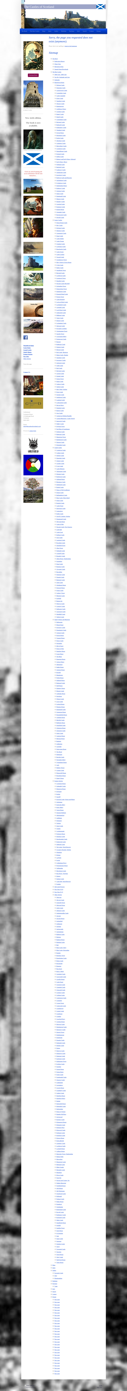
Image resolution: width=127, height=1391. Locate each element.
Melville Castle (60, 720)
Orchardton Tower (61, 286)
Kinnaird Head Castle (62, 294)
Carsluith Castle (60, 307)
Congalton (59, 1000)
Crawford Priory (60, 1019)
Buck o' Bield (60, 971)
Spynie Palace (60, 133)
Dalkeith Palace (60, 680)
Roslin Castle (59, 138)
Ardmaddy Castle (61, 786)
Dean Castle (59, 564)
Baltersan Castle (60, 434)
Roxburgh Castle (60, 1217)
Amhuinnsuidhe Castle (62, 913)
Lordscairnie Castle (61, 402)
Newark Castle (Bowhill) (63, 283)
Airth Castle (59, 582)
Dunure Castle (60, 320)
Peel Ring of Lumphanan (63, 429)
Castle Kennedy (60, 299)
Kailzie (58, 794)
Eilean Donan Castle (61, 222)
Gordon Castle (60, 770)
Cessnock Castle (60, 984)
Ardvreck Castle (60, 363)
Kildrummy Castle (61, 127)
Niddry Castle (60, 424)
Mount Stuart (59, 625)
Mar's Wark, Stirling (61, 389)
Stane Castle (59, 1238)
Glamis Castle (60, 461)
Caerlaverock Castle (61, 90)
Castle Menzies (60, 469)
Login (100, 1385)
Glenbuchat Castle (61, 172)
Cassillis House (60, 979)
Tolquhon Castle (60, 130)
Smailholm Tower (61, 270)
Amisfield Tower (60, 545)
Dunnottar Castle (60, 88)
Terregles (58, 1252)
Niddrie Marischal (61, 1183)
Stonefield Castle (60, 725)
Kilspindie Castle (61, 445)
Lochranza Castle (61, 246)
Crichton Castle (60, 111)
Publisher (54, 1281)
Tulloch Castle (60, 617)
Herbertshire (59, 1109)
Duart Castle (59, 236)
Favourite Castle (58, 1273)
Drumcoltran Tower (61, 289)
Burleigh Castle (60, 167)
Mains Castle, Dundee (62, 355)
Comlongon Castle (61, 998)
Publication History (59, 61)
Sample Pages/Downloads (61, 69)
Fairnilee (58, 1066)
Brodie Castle (60, 487)
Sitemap (32, 1385)
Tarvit (58, 1246)
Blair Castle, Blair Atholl (63, 498)
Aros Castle (59, 413)
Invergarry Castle (61, 360)
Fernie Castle (59, 590)
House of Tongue (60, 1111)
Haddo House (60, 667)
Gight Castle (59, 365)
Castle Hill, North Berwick (63, 881)
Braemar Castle (60, 566)
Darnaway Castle (60, 1029)
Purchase (54, 1283)
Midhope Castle (60, 315)
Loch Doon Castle (61, 310)
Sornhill (58, 1225)
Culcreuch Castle (60, 611)
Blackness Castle (60, 482)
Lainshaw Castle (60, 1143)
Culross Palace (60, 662)
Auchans (58, 926)
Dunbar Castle (60, 879)
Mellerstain (59, 622)
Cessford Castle (60, 204)
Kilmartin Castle (60, 1125)
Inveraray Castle (60, 627)
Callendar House (60, 693)
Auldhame (59, 818)
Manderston (59, 675)
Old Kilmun (59, 1188)
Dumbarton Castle (61, 291)
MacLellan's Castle (61, 146)
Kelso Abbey (59, 807)
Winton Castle (60, 699)
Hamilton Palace (60, 1098)
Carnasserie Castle (61, 233)
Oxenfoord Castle (61, 1193)
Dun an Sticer (60, 405)
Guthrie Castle (60, 1093)
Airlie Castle (59, 908)
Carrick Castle (60, 373)
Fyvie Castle (59, 466)
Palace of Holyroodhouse (63, 490)
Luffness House (60, 1151)
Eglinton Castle (60, 431)
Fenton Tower (60, 379)
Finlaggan (59, 820)
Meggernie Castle (61, 1162)
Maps (53, 1265)
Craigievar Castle (61, 450)
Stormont (58, 1241)
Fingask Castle (60, 577)
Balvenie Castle (60, 122)
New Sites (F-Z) (58, 892)
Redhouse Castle (60, 344)
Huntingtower (60, 106)
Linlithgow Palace (61, 109)
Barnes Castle (60, 410)
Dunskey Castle (60, 201)
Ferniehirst (59, 561)
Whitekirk (59, 852)
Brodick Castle (60, 503)
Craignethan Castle (61, 119)
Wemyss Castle (60, 603)
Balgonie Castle (60, 580)
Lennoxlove (59, 511)
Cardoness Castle (61, 143)
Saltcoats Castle (60, 326)
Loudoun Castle (60, 400)
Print (27, 1385)
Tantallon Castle (60, 101)
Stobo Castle (59, 733)
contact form (32, 431)
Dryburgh (59, 791)
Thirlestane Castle (61, 471)
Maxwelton (59, 1159)
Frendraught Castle (61, 1077)
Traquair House (60, 638)
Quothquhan (59, 1207)
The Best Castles (56, 72)
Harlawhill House (61, 1103)
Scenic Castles (58, 220)
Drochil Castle (60, 217)
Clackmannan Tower (61, 331)
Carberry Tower (60, 593)
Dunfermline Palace (61, 185)
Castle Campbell (60, 95)
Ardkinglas (59, 744)
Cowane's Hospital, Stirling (63, 849)
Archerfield (59, 921)
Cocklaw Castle (60, 992)
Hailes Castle (59, 267)
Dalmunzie (59, 754)
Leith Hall (59, 529)
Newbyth (58, 1178)
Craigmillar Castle (61, 93)
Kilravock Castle (60, 1130)
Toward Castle (60, 257)
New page (57, 1299)
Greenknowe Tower (61, 260)
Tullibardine (59, 868)
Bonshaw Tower (60, 955)
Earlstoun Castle (60, 1058)
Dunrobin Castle (60, 458)
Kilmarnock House (61, 1122)
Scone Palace (59, 654)
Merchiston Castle (61, 871)
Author (54, 1270)
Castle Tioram (60, 241)
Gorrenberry (59, 1085)
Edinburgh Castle (61, 484)
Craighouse (59, 1014)
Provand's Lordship (61, 328)
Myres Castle (59, 1175)
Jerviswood (59, 1117)
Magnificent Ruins (59, 82)
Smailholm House (61, 1223)
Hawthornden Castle (61, 839)
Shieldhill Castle (60, 614)
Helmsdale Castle (61, 1106)
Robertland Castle (61, 1209)
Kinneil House (60, 209)
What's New (57, 64)
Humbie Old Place (61, 1114)
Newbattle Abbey (61, 760)
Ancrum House (60, 918)
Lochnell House (60, 1148)
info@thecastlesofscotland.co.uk (32, 426)
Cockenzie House (61, 783)
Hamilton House (60, 1096)
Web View (99, 1387)
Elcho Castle (59, 98)
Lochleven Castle (61, 275)
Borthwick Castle (61, 476)
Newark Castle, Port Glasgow (64, 527)
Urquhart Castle (60, 244)
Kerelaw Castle (60, 1119)
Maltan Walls (59, 1156)
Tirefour (58, 823)
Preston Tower (60, 297)
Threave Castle (60, 103)
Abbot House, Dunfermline (63, 558)
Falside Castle (60, 376)
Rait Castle (59, 368)
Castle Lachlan (60, 254)
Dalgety (58, 876)
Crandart (58, 1016)
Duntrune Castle (60, 1056)
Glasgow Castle (60, 1080)
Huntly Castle (60, 114)
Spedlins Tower (60, 1228)
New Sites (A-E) (58, 889)
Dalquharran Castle (61, 1027)
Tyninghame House (61, 762)
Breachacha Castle (61, 249)
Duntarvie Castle (60, 1053)
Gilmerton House (61, 728)
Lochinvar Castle (60, 1146)
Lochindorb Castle (61, 304)
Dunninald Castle (61, 709)
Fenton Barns (59, 1072)
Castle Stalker (60, 238)
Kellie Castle (59, 513)
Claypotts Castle (60, 569)
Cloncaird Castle (60, 990)
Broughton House (61, 775)
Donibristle (59, 1037)
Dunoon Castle (60, 442)
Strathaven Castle (61, 397)
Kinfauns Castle (60, 1133)
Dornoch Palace (60, 588)
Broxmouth (59, 963)
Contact (54, 1294)
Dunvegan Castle (60, 508)
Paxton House (60, 635)
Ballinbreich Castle (61, 439)
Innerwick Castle (60, 421)
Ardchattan (59, 802)
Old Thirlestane (60, 1191)
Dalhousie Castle (60, 609)
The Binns (59, 656)
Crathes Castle (60, 453)
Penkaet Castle (60, 1199)
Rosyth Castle (60, 1212)
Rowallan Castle (60, 543)
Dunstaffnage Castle (61, 151)
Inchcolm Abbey (60, 805)
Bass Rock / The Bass (62, 873)
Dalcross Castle (60, 1024)
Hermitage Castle (61, 135)
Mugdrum (59, 1172)
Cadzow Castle (60, 384)
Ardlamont (59, 924)
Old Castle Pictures (59, 887)
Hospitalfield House (61, 715)
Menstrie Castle (60, 596)
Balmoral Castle (60, 683)
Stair (57, 1236)
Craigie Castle (60, 1011)
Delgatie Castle (60, 474)
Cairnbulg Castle (60, 974)
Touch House (59, 1254)
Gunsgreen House (61, 712)
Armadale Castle (60, 212)
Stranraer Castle (60, 574)
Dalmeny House (60, 688)
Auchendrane (59, 932)
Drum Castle (59, 500)
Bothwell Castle (60, 125)
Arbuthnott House (61, 585)
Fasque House (60, 1069)
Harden (58, 1101)
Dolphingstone (60, 1035)
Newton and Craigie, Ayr (63, 1180)
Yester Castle (59, 318)
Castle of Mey (60, 524)
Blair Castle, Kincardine (62, 950)
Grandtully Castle (61, 1090)
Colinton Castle (60, 995)
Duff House (59, 685)
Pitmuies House (60, 707)
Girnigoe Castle (60, 191)
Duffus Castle (60, 156)
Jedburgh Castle (60, 844)
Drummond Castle (61, 519)
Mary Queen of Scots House (63, 262)
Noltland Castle (60, 164)
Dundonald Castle (61, 196)
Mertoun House (60, 738)
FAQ (55, 1275)
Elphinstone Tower (61, 1061)
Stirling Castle (60, 455)
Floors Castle (59, 640)
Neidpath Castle (60, 551)
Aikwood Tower (60, 905)
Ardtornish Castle (61, 312)
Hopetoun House (60, 659)
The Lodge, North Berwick (63, 847)
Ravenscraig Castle (61, 215)
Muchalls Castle (60, 1170)
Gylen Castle (59, 265)
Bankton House (60, 939)
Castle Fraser (59, 506)
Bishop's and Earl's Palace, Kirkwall (66, 159)
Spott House (59, 1230)
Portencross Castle (61, 339)
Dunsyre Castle (60, 1051)
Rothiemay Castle (61, 1215)
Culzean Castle (60, 633)
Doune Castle (60, 492)
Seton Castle (59, 826)
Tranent (58, 828)
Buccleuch (59, 969)
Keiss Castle (59, 392)
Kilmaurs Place (60, 1127)
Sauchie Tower (60, 334)
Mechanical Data (58, 66)
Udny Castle (59, 1257)
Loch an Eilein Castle (62, 302)
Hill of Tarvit (59, 646)
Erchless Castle (60, 1064)
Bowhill (58, 672)
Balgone (58, 937)
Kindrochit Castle (61, 842)
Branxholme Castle (61, 958)
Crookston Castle (61, 148)
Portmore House (60, 834)
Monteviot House (61, 789)
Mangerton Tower (61, 437)
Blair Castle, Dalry (61, 947)
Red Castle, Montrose (62, 352)
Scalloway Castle (61, 170)
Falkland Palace (60, 479)
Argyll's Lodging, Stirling (63, 516)
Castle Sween (60, 252)
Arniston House (60, 670)
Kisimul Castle (60, 154)
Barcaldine (59, 572)
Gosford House (60, 704)
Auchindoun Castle (61, 180)
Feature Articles (58, 781)
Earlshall (58, 598)
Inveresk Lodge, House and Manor (65, 799)
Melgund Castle (60, 1164)
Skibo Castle (59, 1220)
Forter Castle (59, 1074)
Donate (54, 1297)
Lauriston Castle (60, 540)
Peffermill (59, 1196)
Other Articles (58, 894)
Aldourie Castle (60, 910)
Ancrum (58, 916)
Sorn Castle (59, 537)
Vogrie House (60, 810)
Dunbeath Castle (60, 1043)
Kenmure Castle (60, 207)
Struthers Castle (60, 1244)
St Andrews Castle (61, 183)
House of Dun (60, 648)
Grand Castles (58, 447)
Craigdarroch (59, 1008)
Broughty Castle (60, 556)
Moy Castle (59, 225)
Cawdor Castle (60, 463)
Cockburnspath (60, 831)
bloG (53, 1289)
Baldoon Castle (60, 934)
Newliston (59, 696)
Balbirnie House (60, 722)
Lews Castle (59, 701)
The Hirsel (59, 752)
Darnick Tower (60, 1032)
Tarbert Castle (60, 387)
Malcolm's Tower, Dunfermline (64, 1154)
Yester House (59, 1262)
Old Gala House (60, 521)
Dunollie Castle (60, 281)
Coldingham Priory (61, 863)
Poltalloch (59, 1204)
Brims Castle (59, 961)
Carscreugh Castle (61, 976)
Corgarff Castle (60, 553)
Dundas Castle (60, 1045)
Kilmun (58, 855)
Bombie (58, 953)
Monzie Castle (60, 691)
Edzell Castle (59, 117)
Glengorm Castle (60, 730)
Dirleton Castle (60, 85)
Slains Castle (59, 193)
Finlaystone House (61, 749)
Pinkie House (59, 1201)
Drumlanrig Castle (61, 630)
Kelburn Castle (60, 535)
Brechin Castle (60, 757)
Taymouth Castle (60, 1249)
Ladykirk (58, 857)
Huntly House (60, 778)
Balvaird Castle (60, 273)
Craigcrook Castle (61, 1006)
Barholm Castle (60, 942)
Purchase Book (33, 75)
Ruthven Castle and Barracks (64, 177)
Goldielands (59, 1082)
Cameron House (60, 736)
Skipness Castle (60, 230)
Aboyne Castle (60, 900)
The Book (55, 58)
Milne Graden (60, 1167)
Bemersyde (59, 601)
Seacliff (58, 797)
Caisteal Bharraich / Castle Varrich (65, 418)
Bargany (58, 342)
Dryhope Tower (60, 426)
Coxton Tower (60, 1003)
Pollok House (60, 678)
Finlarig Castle (60, 347)
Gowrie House (60, 1088)
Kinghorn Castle (60, 1135)
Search (54, 1291)
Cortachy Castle (60, 606)
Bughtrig (58, 741)
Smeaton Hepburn (61, 812)
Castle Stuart (59, 982)
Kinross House (60, 1138)
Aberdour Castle (60, 140)
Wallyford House (60, 1260)
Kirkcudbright (60, 1141)
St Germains (59, 1233)
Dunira (58, 1048)
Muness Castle (60, 199)
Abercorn (58, 897)
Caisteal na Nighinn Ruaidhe (64, 416)
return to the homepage (71, 46)
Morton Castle (60, 349)
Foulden (58, 884)
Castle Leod (59, 532)
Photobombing (58, 1278)
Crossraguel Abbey (61, 336)
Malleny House (60, 767)
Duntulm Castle (60, 408)
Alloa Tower (59, 548)
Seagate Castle (60, 394)
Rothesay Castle (60, 188)
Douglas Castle (60, 1040)
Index (53, 1268)
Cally (57, 765)
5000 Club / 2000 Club (60, 74)
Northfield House (61, 1185)
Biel (57, 945)
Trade (55, 1286)
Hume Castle (59, 381)
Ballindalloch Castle (61, 495)
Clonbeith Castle (60, 987)
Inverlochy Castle (61, 175)
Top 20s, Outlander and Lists (62, 77)
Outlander (57, 80)
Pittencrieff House (61, 773)
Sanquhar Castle (60, 357)
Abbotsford (59, 664)
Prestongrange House (62, 865)
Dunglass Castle (60, 836)
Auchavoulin (59, 929)
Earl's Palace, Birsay (61, 162)
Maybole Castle (60, 371)
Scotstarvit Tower (61, 278)
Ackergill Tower (60, 902)
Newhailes (59, 643)
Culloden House (60, 717)
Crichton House (60, 1021)
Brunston (58, 966)
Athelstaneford (60, 815)
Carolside (59, 746)
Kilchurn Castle (60, 228)
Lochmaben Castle (61, 323)
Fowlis (58, 860)
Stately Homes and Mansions (62, 619)
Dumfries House (60, 651)
